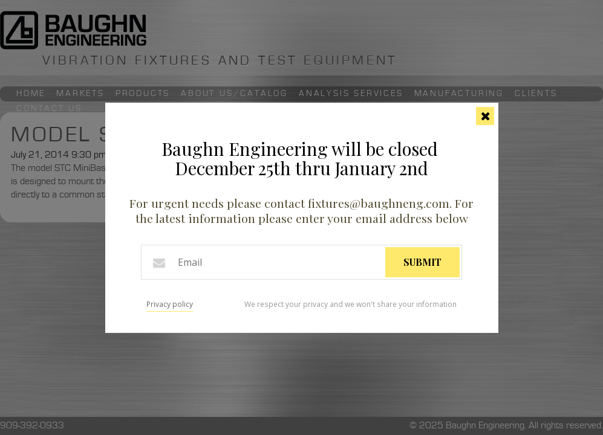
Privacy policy (169, 304)
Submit (422, 261)
